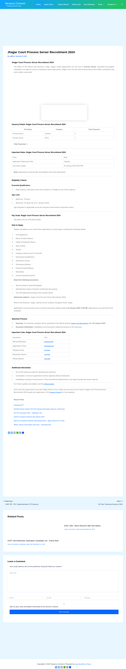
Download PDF (49, 342)
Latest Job (29, 544)
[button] (49, 4)
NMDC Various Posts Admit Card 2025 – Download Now (35, 425)
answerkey (22, 544)
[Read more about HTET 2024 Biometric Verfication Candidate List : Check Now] (35, 530)
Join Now (47, 350)
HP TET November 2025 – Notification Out (30, 413)
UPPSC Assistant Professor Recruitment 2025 (31, 417)
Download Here (49, 346)
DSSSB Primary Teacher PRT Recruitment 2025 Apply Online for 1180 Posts (42, 409)
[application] (54, 4)
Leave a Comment (13, 544)
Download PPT (19, 405)
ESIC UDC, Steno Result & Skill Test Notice (82, 526)
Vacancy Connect (15, 3)
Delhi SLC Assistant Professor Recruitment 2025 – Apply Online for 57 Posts (42, 421)
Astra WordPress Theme (83, 664)
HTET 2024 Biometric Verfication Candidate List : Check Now (33, 541)
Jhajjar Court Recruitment (80, 323)
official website (49, 384)
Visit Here (47, 359)
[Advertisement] (63, 31)
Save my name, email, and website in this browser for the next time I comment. (34, 606)
